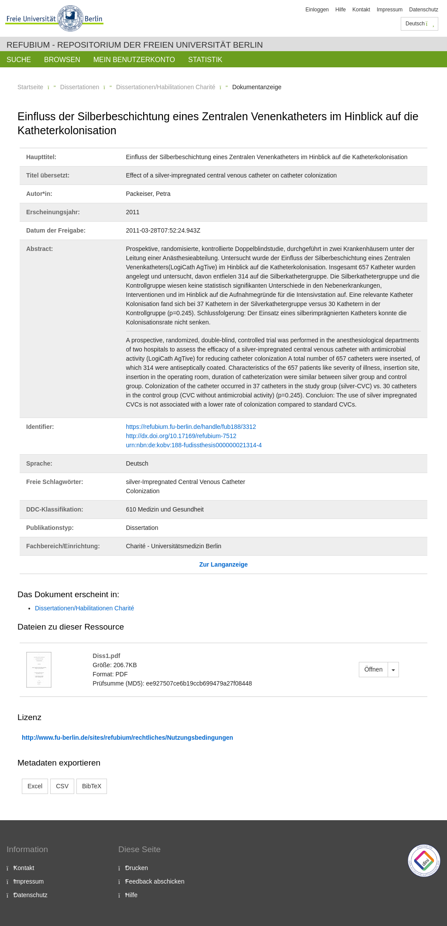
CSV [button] (62, 786)
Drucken (136, 867)
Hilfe (340, 10)
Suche (19, 59)
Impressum (389, 10)
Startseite (30, 87)
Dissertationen (80, 87)
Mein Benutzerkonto (134, 59)
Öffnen (373, 669)
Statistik (205, 59)
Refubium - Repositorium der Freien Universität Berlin (135, 44)
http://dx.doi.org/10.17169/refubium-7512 (181, 435)
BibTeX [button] (91, 786)
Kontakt (361, 10)
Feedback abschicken (154, 881)
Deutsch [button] (420, 24)
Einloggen (317, 10)
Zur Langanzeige (223, 564)
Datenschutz (423, 10)
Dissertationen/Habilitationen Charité (165, 87)
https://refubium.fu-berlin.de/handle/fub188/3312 (191, 426)
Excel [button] (35, 786)
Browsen (62, 59)
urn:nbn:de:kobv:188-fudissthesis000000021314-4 (194, 445)
